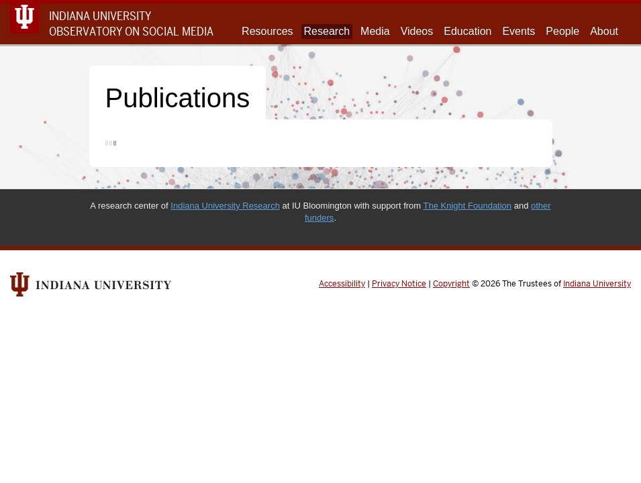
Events (518, 31)
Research (327, 31)
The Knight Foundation (468, 206)
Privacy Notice (399, 283)
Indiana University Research (225, 206)
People (562, 31)
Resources (267, 31)
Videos (417, 31)
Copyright (451, 283)
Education (467, 31)
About (604, 31)
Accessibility (342, 283)
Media (375, 31)
